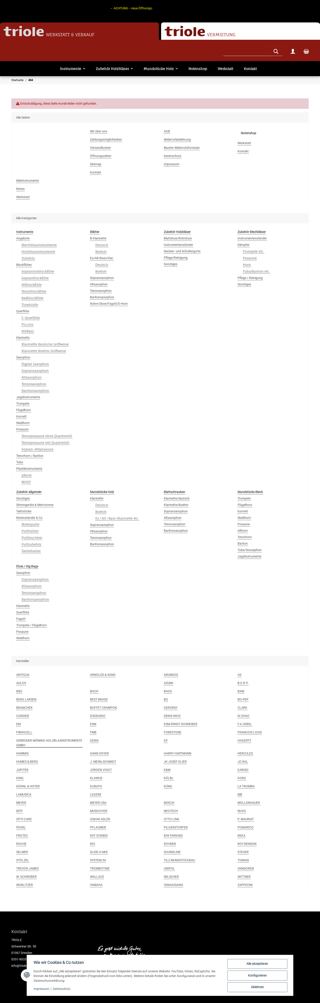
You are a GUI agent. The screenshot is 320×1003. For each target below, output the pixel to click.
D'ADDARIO (97, 716)
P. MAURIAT (246, 819)
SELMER (22, 852)
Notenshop (197, 69)
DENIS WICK (172, 716)
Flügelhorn (23, 410)
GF (166, 740)
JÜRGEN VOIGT (101, 770)
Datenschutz (62, 989)
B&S (19, 691)
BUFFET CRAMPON (103, 707)
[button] (293, 51)
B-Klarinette (98, 238)
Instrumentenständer (178, 245)
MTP (19, 811)
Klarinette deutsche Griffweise (45, 344)
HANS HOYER (99, 753)
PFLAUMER (98, 827)
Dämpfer (244, 245)
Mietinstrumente (27, 180)
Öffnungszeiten (100, 156)
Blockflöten (24, 265)
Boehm (100, 251)
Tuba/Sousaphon (250, 550)
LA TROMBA (246, 786)
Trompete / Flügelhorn (31, 625)
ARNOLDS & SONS (102, 675)
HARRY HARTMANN (177, 753)
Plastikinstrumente (29, 468)
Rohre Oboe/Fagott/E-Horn (109, 303)
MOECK (169, 802)
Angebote (23, 238)
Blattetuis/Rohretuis (178, 238)
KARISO (243, 770)
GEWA (94, 740)
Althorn (243, 530)
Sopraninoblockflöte (38, 271)
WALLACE (97, 876)
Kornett (21, 416)
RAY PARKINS (173, 835)
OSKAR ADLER (100, 819)
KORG (242, 778)
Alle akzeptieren (257, 964)
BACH (94, 691)
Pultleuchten (32, 537)
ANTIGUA (22, 675)
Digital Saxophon (35, 364)
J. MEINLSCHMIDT (103, 761)
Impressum (42, 989)
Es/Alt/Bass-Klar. (102, 258)
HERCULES (245, 753)
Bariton (243, 543)
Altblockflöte (32, 285)
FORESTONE (172, 732)
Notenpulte (30, 524)
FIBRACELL (24, 732)
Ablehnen (256, 987)
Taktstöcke (23, 511)
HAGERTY (244, 740)
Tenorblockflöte (34, 291)
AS (239, 675)
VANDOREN (246, 868)
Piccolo (27, 324)
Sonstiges (170, 264)
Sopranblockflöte (35, 278)
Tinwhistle (30, 304)
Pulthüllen (30, 531)
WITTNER (244, 876)
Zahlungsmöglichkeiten (106, 139)
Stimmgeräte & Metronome (34, 505)
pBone (27, 475)
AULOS (21, 683)
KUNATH (96, 786)
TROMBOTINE (100, 868)
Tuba (19, 462)
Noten (20, 189)
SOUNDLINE (172, 852)
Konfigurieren (257, 975)
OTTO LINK (171, 819)
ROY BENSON (247, 844)
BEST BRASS (99, 699)
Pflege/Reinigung (176, 257)
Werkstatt (225, 69)
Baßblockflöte (32, 298)
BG (166, 699)
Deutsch (101, 245)
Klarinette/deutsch (177, 498)
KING (20, 778)
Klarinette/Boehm (176, 505)
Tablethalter (31, 551)
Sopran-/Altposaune (37, 449)
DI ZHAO (243, 716)
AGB (167, 131)
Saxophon (23, 357)
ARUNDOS (171, 675)
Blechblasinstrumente (39, 245)
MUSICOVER (98, 811)
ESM (93, 724)
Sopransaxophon (35, 370)
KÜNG (168, 786)
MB (240, 794)
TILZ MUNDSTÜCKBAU (179, 860)
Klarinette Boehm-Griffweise (44, 351)
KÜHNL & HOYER (28, 786)
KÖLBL (169, 778)
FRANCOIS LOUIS (250, 732)
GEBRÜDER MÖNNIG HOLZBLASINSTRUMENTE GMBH (49, 743)
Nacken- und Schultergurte (182, 251)
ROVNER (170, 844)
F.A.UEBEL (245, 724)
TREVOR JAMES (27, 868)
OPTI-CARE (24, 819)
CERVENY (170, 707)
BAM (241, 691)
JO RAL (243, 761)
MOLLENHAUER (249, 802)
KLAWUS (96, 778)
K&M (167, 770)
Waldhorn (23, 423)
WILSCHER (171, 876)
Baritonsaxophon (35, 390)
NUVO (26, 482)
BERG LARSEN (26, 699)
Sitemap (95, 164)
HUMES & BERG (27, 761)
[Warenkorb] (306, 51)
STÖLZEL (22, 860)
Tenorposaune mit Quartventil (45, 442)
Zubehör (28, 258)
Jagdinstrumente (28, 397)
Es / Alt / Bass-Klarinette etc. (117, 518)
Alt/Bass (28, 331)
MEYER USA (98, 802)
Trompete (22, 403)
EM (18, 724)
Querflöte (22, 311)
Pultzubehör (31, 544)
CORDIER (22, 716)
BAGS (168, 691)
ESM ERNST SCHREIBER (180, 724)
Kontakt (250, 69)
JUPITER (22, 770)
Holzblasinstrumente (38, 251)
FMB (93, 732)
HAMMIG (22, 753)
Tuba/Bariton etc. (256, 271)
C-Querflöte (31, 318)
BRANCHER (24, 707)
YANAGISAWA (173, 885)
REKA (241, 835)
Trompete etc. (253, 251)
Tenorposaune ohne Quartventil (47, 436)
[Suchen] (246, 51)
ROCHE (21, 844)
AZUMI (168, 683)
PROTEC (22, 835)
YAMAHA (96, 885)
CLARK (242, 707)
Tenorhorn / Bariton (29, 456)
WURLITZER (24, 885)
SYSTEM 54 (98, 860)
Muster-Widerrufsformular (182, 147)
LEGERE (95, 794)
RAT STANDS (99, 835)
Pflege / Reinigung (250, 278)
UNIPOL (169, 868)
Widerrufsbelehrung (177, 139)
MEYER (21, 802)
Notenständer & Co (29, 517)
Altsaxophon (32, 377)
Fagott (21, 619)
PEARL (21, 827)
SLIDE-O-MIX (99, 852)
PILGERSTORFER (176, 827)
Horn (247, 265)
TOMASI (243, 860)
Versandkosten (100, 147)
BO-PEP (243, 699)
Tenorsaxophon (34, 384)
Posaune (22, 429)
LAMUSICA (23, 794)
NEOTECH (171, 811)
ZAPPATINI (245, 885)
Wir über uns (98, 131)
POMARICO (246, 827)
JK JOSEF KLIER (175, 761)
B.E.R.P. (243, 683)
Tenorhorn (245, 537)
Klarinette (23, 337)
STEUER (243, 852)
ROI (92, 844)
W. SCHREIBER (26, 876)
